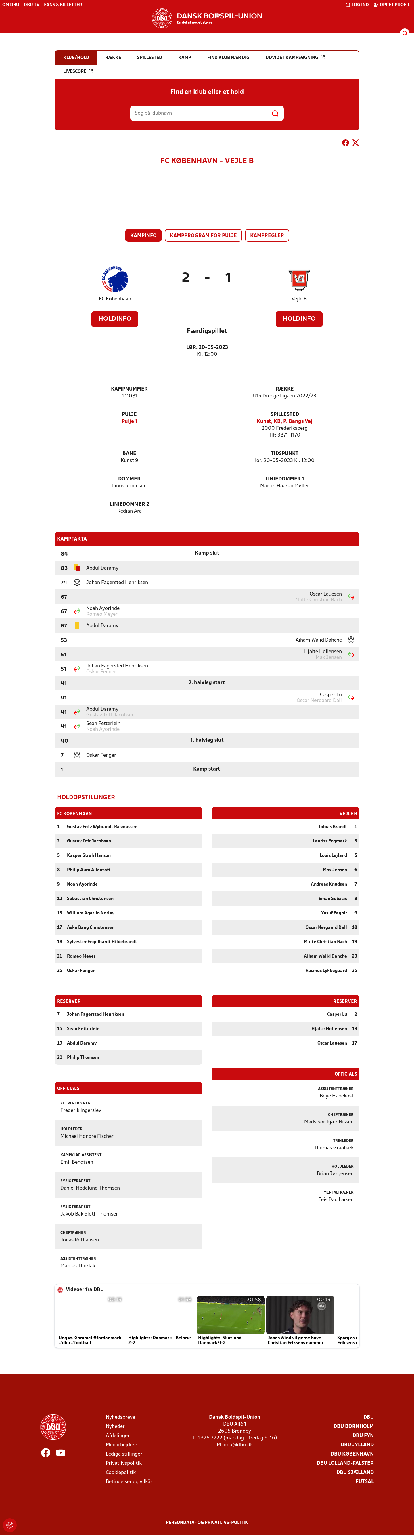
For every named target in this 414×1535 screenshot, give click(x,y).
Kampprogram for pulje (203, 235)
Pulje (129, 414)
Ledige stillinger (124, 1454)
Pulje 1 (129, 421)
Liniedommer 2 (129, 504)
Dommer (129, 479)
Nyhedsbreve (120, 1417)
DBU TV (31, 5)
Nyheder (115, 1426)
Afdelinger (118, 1435)
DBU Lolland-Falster (345, 1463)
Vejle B (299, 299)
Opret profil (391, 4)
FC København (115, 299)
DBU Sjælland (355, 1472)
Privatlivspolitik (124, 1463)
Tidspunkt (284, 453)
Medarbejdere (121, 1444)
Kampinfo (143, 235)
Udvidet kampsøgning (295, 57)
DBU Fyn (363, 1435)
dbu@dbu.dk (238, 1444)
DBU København (352, 1454)
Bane (129, 453)
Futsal (365, 1481)
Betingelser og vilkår (129, 1481)
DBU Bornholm (354, 1426)
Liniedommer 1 (284, 479)
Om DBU (10, 5)
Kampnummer (129, 389)
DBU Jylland (357, 1444)
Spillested (285, 414)
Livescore (78, 71)
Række (285, 389)
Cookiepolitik (121, 1472)
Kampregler (267, 235)
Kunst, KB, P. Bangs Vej (285, 421)
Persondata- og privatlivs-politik (207, 1523)
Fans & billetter (63, 5)
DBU (368, 1417)
